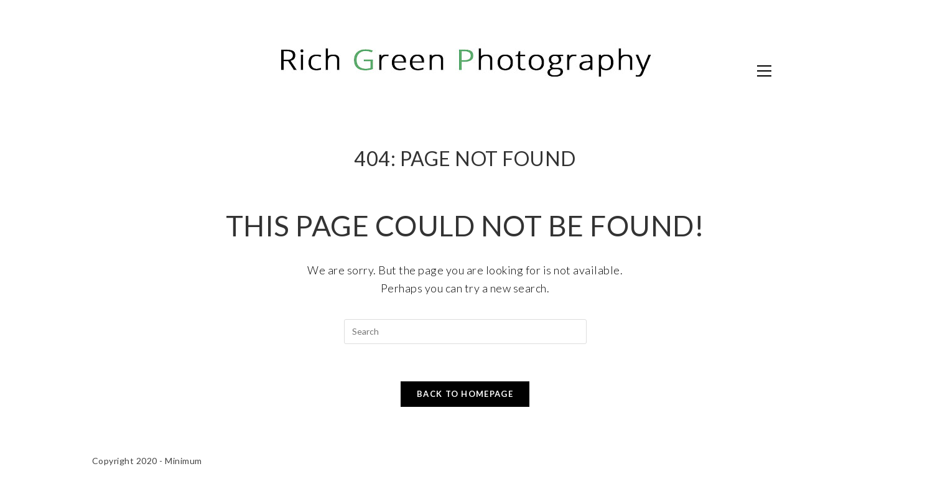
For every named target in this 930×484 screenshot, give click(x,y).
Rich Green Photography (226, 69)
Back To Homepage (465, 394)
